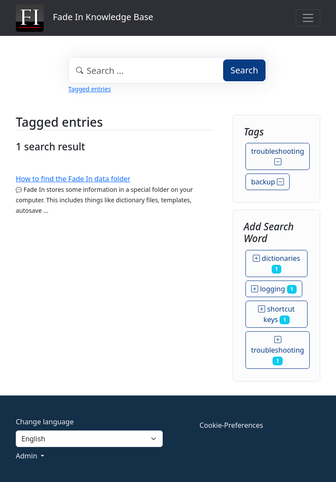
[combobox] (168, 70)
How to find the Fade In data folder (73, 179)
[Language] (89, 438)
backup (267, 182)
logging (274, 289)
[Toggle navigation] (308, 18)
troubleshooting (277, 156)
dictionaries (276, 263)
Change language (45, 422)
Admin (27, 456)
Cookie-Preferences (231, 425)
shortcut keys (276, 314)
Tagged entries (89, 89)
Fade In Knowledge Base (84, 18)
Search (244, 70)
